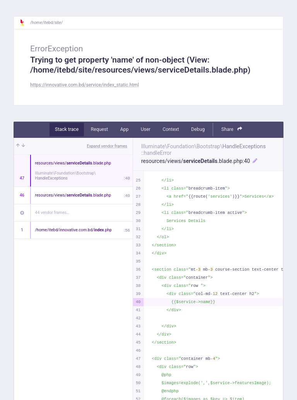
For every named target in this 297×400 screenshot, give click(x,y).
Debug (198, 129)
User (145, 129)
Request (99, 129)
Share (231, 129)
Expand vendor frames (107, 146)
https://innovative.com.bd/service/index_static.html (84, 85)
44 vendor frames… (52, 212)
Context (170, 129)
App (124, 129)
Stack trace (67, 129)
